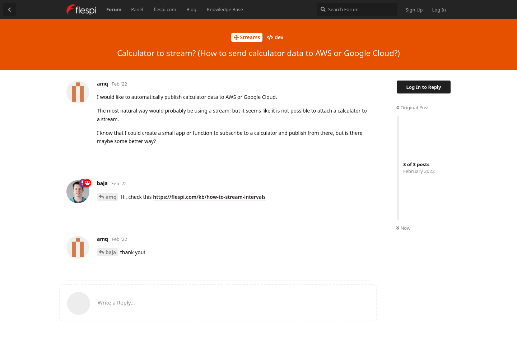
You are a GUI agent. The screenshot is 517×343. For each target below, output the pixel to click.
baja (111, 252)
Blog (191, 9)
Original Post (412, 107)
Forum (113, 9)
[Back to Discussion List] (9, 9)
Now (403, 228)
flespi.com (165, 9)
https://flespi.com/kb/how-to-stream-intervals (209, 196)
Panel (137, 9)
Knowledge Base (225, 9)
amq (111, 196)
